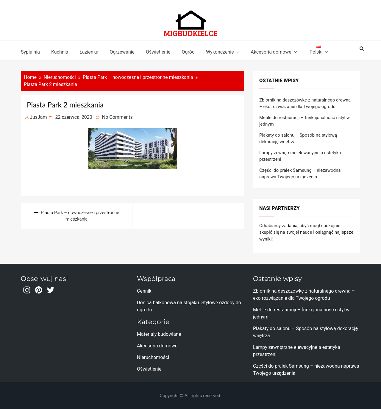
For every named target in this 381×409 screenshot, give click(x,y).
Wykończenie (220, 52)
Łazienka (88, 52)
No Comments (117, 117)
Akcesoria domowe (271, 52)
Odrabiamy (270, 225)
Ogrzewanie (122, 52)
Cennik (144, 291)
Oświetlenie (158, 52)
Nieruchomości (153, 357)
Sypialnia (30, 52)
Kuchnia (59, 52)
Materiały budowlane (159, 334)
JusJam (38, 117)
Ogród (188, 52)
